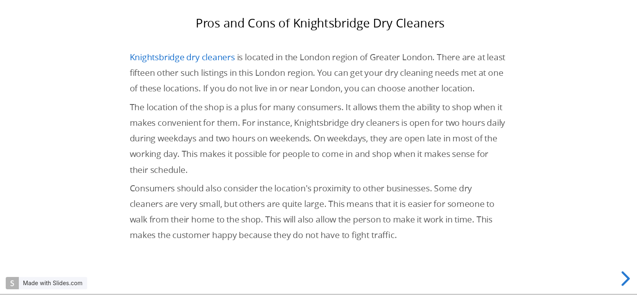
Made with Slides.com (52, 282)
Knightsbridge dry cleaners (182, 56)
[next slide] (624, 278)
